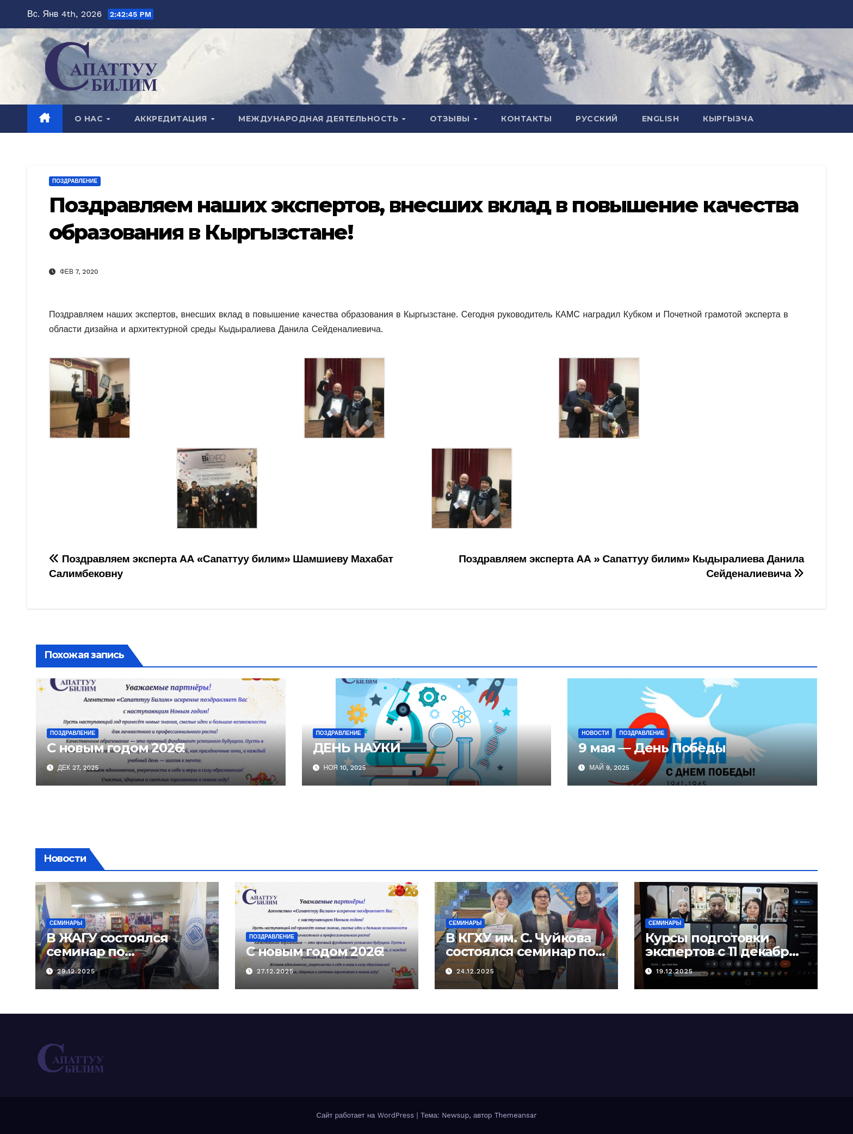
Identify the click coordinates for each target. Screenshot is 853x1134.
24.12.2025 (475, 971)
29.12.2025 (76, 971)
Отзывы (451, 119)
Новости (595, 733)
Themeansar (516, 1115)
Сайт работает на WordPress (366, 1115)
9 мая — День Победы (651, 748)
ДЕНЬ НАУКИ (356, 748)
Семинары (66, 923)
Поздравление (74, 181)
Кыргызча (728, 119)
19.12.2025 (674, 971)
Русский (597, 119)
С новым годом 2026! (116, 748)
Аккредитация (172, 119)
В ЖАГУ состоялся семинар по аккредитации (107, 951)
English (660, 119)
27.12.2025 (275, 971)
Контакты (526, 119)
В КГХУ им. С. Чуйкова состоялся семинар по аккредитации (520, 951)
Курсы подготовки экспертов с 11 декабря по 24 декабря (721, 951)
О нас (90, 119)
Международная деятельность (319, 119)
